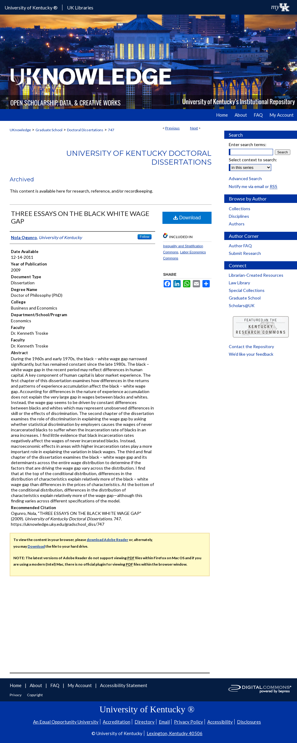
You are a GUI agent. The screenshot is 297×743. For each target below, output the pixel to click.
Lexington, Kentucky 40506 (174, 733)
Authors (237, 223)
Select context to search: (253, 159)
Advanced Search (245, 178)
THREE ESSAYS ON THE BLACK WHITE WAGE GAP (80, 217)
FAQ (55, 685)
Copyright (35, 695)
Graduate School (48, 130)
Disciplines (239, 216)
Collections (239, 208)
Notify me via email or (253, 186)
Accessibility (220, 721)
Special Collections (247, 290)
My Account (80, 685)
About (36, 685)
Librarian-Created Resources (256, 275)
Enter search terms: (247, 144)
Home (16, 685)
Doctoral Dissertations (85, 130)
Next (194, 128)
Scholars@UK (242, 305)
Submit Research (245, 253)
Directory (145, 721)
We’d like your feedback (251, 354)
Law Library (239, 282)
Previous (172, 128)
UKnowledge (20, 130)
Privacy (16, 695)
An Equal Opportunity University (65, 721)
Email (164, 721)
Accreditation (116, 721)
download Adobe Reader (107, 539)
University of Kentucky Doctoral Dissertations (139, 157)
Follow (144, 236)
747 (111, 130)
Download (187, 217)
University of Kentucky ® (31, 7)
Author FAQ (240, 245)
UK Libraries (80, 7)
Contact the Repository (251, 346)
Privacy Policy (188, 721)
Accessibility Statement (123, 685)
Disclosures (249, 721)
